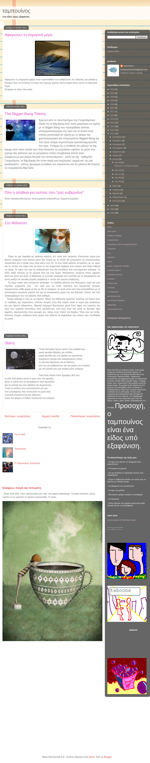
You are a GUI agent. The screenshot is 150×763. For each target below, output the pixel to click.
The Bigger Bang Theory (25, 114)
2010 (112, 205)
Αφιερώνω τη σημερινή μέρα (28, 35)
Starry (10, 343)
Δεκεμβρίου (118, 137)
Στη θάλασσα (16, 223)
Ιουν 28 (118, 170)
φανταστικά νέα (113, 296)
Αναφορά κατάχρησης (118, 318)
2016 (112, 115)
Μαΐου (115, 186)
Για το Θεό (20, 434)
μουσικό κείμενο (114, 270)
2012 (112, 130)
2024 (112, 93)
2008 (112, 213)
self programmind (114, 309)
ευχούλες (111, 257)
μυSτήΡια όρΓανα (114, 274)
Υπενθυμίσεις (113, 292)
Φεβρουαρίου (118, 197)
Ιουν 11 (118, 174)
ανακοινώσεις (113, 240)
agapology (111, 305)
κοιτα (109, 261)
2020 (112, 100)
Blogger (108, 757)
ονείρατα (111, 279)
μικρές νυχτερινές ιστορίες (118, 266)
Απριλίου (117, 190)
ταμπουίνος (16, 11)
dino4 (92, 757)
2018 (112, 108)
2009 (112, 209)
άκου (109, 227)
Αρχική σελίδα (50, 416)
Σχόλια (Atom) (59, 427)
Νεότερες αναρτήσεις (18, 416)
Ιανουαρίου (117, 201)
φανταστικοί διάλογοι (116, 300)
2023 (112, 97)
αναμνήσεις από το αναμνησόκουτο (122, 244)
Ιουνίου (116, 159)
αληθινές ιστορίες (114, 235)
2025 (112, 89)
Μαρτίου (116, 193)
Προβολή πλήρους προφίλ (131, 73)
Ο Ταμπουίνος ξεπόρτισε (27, 463)
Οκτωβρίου (117, 144)
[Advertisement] (138, 642)
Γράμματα (111, 248)
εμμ (108, 253)
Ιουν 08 (118, 178)
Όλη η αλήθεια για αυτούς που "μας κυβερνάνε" (44, 192)
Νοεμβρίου (117, 141)
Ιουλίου (116, 155)
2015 (112, 119)
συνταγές (111, 287)
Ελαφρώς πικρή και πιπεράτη (21, 487)
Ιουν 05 (118, 181)
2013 (112, 126)
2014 (112, 122)
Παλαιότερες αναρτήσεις (85, 416)
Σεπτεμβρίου (118, 148)
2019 (112, 104)
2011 (112, 134)
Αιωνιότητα (20, 448)
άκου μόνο (111, 231)
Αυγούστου (117, 152)
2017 (112, 111)
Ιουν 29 (118, 162)
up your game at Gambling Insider (121, 520)
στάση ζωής (112, 283)
